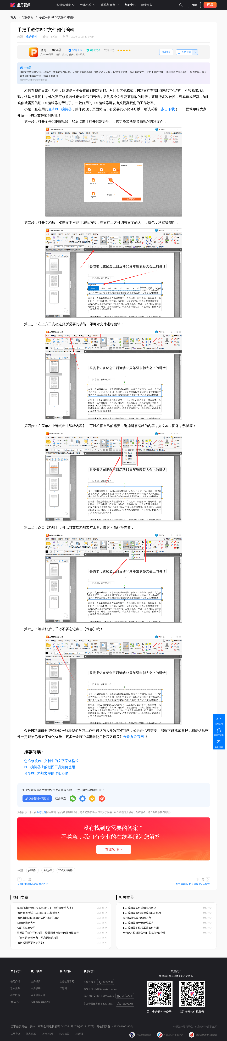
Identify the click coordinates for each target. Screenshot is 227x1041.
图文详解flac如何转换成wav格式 (193, 884)
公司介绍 (15, 981)
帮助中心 (130, 4)
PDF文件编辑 (66, 870)
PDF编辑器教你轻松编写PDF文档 (140, 912)
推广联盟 (15, 995)
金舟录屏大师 (38, 995)
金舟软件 (27, 36)
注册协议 (15, 1033)
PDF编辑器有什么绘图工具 (137, 922)
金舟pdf (47, 870)
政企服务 (146, 4)
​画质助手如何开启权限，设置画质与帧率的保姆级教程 (47, 932)
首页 (13, 17)
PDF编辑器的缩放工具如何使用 (139, 927)
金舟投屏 (36, 981)
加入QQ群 (125, 996)
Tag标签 (79, 1033)
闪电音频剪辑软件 (40, 1002)
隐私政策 (31, 1033)
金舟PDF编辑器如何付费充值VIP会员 (142, 932)
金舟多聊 (36, 988)
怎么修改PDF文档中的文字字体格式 (51, 761)
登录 (194, 5)
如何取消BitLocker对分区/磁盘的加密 (37, 917)
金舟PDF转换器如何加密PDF (32, 884)
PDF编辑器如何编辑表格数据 (138, 907)
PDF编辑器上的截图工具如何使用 (49, 767)
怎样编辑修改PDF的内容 (135, 917)
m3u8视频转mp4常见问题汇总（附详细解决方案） (44, 907)
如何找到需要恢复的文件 (30, 942)
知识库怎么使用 (25, 927)
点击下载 (168, 109)
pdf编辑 (32, 870)
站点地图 (64, 1033)
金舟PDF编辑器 (60, 109)
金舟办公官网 (133, 737)
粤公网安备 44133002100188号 (115, 1026)
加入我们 (15, 1002)
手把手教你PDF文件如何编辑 (57, 17)
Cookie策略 (47, 1033)
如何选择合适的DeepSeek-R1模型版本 (37, 912)
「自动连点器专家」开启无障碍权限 (37, 937)
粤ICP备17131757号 (83, 1026)
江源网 (63, 988)
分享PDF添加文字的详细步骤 (46, 773)
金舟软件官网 (67, 981)
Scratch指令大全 (25, 922)
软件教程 (27, 17)
